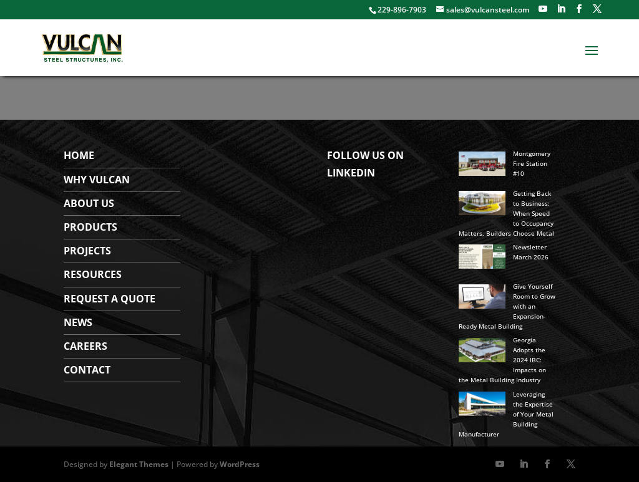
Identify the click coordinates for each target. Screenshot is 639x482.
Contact (87, 370)
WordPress (240, 464)
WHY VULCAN (97, 179)
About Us (89, 203)
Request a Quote (109, 299)
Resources (93, 274)
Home (79, 155)
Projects (87, 251)
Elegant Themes (138, 464)
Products (90, 227)
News (78, 322)
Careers (85, 346)
